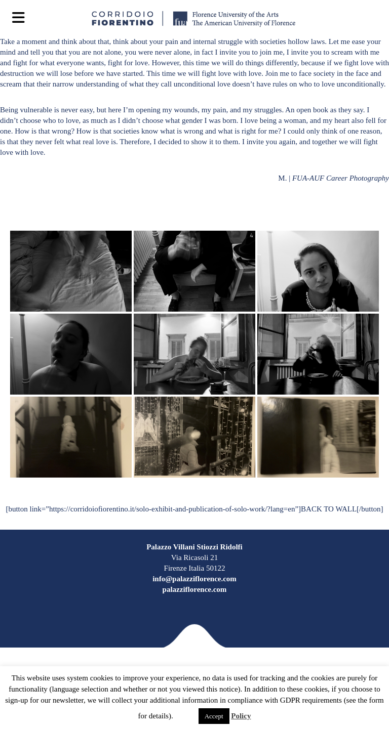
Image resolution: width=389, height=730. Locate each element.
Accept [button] (214, 716)
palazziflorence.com (195, 589)
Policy (241, 716)
